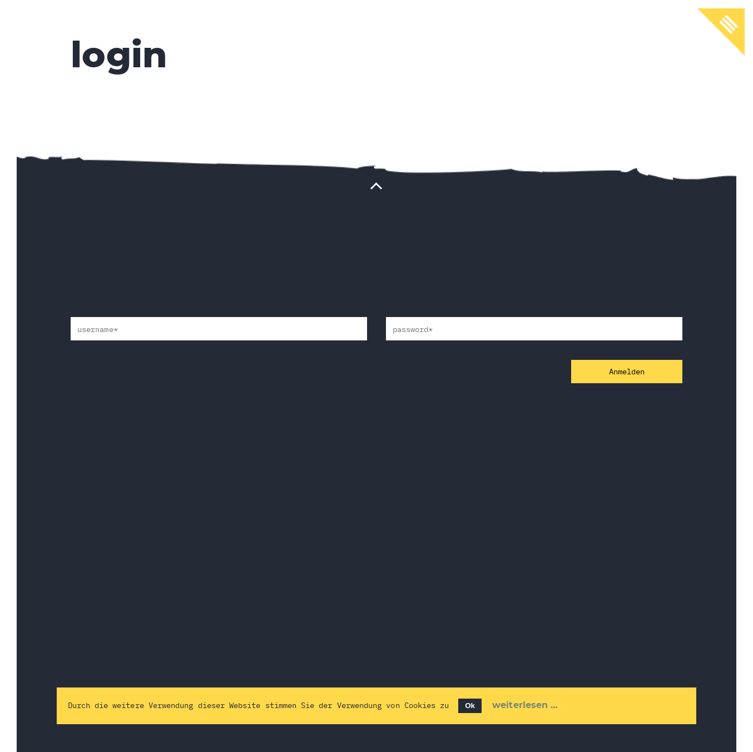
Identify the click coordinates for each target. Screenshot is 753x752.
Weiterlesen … (525, 705)
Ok (470, 705)
